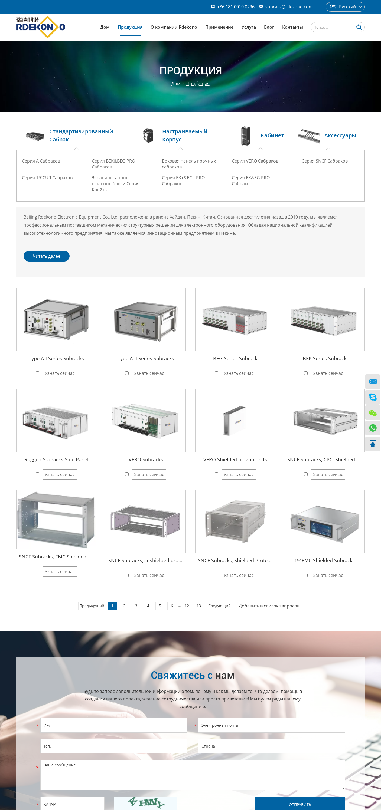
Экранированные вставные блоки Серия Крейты (115, 184)
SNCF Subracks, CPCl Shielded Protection (324, 459)
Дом (105, 27)
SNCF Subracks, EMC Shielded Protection (56, 556)
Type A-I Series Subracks (56, 358)
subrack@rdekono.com (289, 7)
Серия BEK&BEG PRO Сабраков (113, 164)
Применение (219, 27)
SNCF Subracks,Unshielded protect (145, 560)
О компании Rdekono (174, 27)
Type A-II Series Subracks (146, 358)
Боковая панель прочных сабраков (189, 164)
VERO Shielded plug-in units (235, 459)
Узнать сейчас (60, 373)
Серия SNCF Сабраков (325, 161)
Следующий (219, 605)
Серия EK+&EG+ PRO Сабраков (183, 181)
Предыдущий (91, 605)
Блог (269, 27)
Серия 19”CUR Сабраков (47, 178)
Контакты (292, 27)
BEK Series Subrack (324, 358)
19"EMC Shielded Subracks (324, 560)
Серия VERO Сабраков (255, 161)
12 (187, 605)
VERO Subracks (146, 459)
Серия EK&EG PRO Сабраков (251, 181)
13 (199, 605)
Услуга (249, 27)
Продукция (130, 27)
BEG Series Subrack (235, 358)
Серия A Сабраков (41, 161)
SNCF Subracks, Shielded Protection (235, 560)
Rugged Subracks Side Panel (56, 459)
